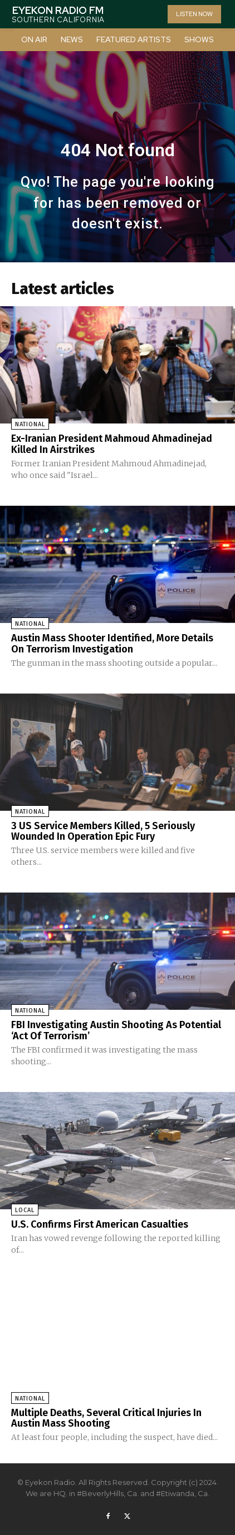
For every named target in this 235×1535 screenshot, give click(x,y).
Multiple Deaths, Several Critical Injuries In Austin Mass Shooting (106, 1418)
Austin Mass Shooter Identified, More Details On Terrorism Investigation (112, 643)
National (30, 424)
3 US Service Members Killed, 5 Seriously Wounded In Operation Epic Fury (103, 831)
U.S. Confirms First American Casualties (99, 1224)
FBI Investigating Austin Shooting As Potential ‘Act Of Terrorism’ (116, 1030)
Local (25, 1210)
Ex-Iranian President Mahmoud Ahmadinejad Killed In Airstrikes (111, 444)
